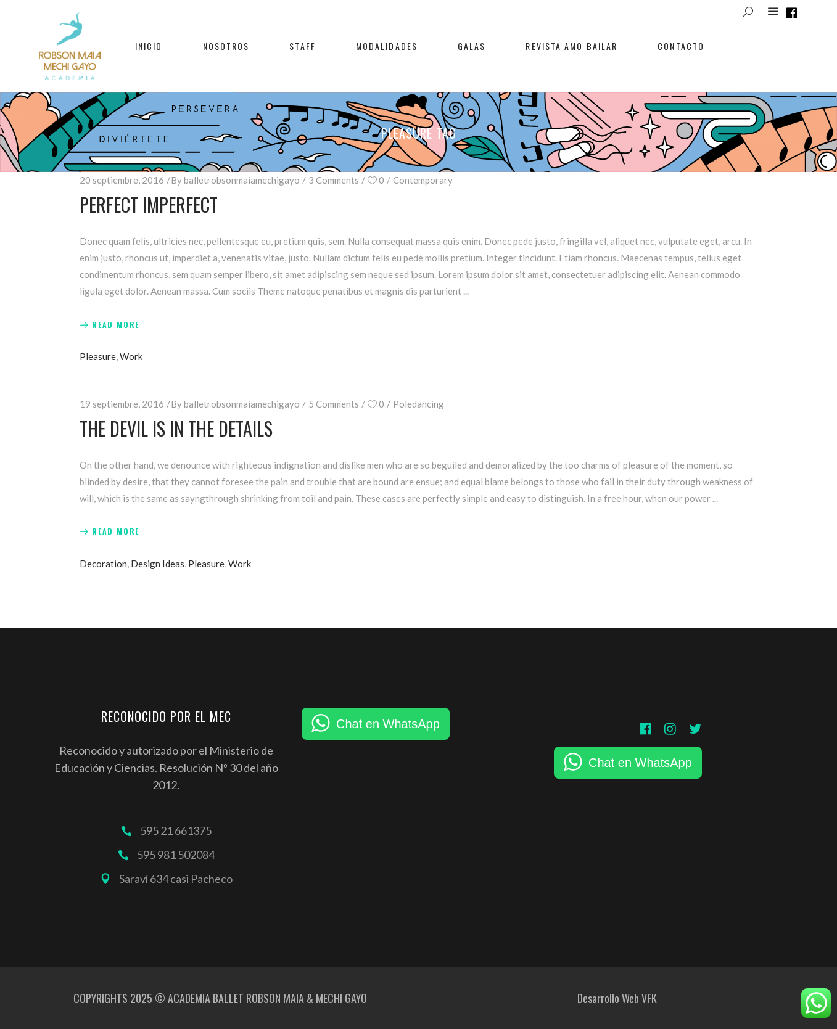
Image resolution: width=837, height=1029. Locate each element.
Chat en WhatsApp (388, 724)
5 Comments (333, 403)
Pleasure (98, 356)
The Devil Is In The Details (176, 428)
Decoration (103, 563)
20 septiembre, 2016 (122, 180)
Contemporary (423, 180)
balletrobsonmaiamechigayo (242, 180)
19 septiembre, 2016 (122, 403)
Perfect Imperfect (149, 204)
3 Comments (333, 180)
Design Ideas (157, 563)
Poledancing (418, 403)
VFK (649, 998)
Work (131, 356)
